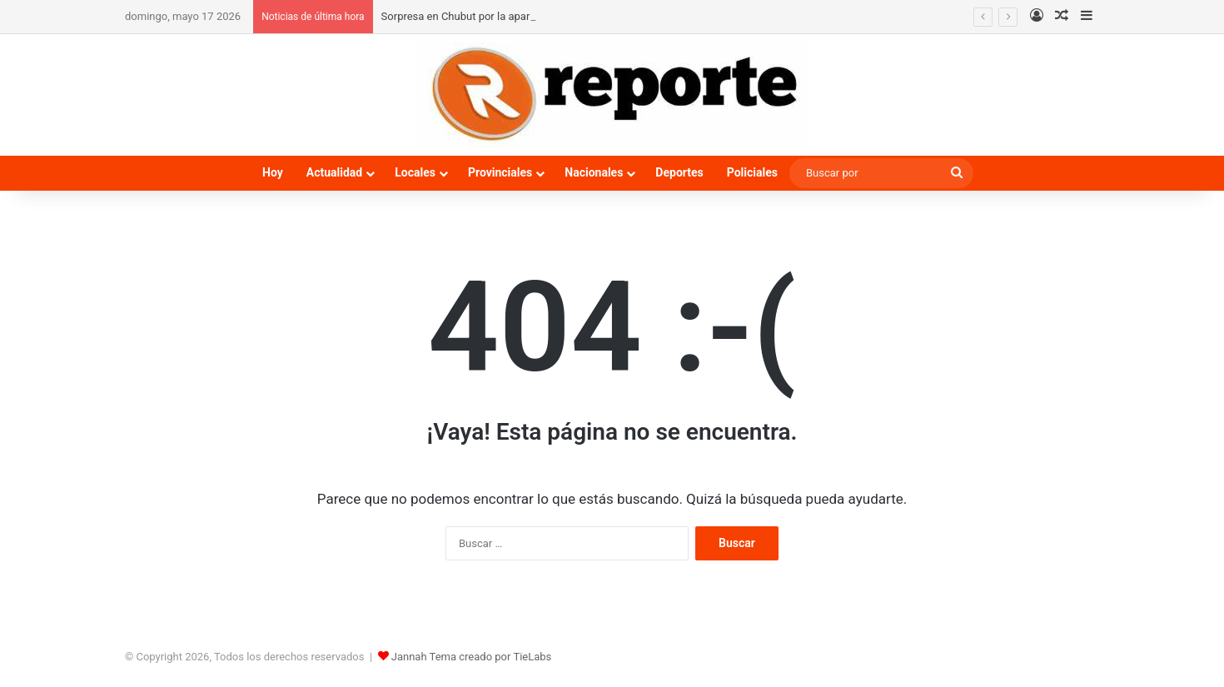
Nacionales (594, 172)
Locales (415, 172)
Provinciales (500, 172)
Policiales (752, 172)
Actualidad (334, 172)
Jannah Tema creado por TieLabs (471, 656)
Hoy (272, 172)
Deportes (679, 172)
